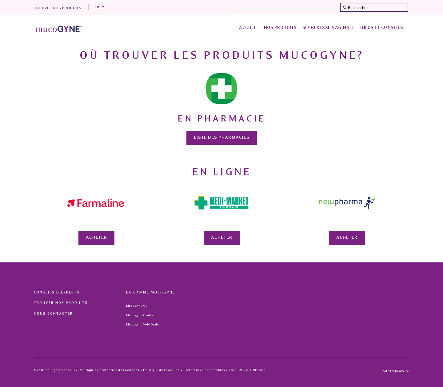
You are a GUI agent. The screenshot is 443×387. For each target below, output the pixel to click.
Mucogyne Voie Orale (142, 324)
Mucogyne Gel (137, 306)
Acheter (96, 238)
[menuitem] (248, 28)
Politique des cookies (161, 370)
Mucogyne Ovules (140, 315)
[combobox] (374, 7)
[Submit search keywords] (345, 7)
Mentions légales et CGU (54, 370)
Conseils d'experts (57, 292)
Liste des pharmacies (221, 138)
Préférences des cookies (204, 370)
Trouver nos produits (57, 8)
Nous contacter (53, 313)
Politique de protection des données (109, 370)
